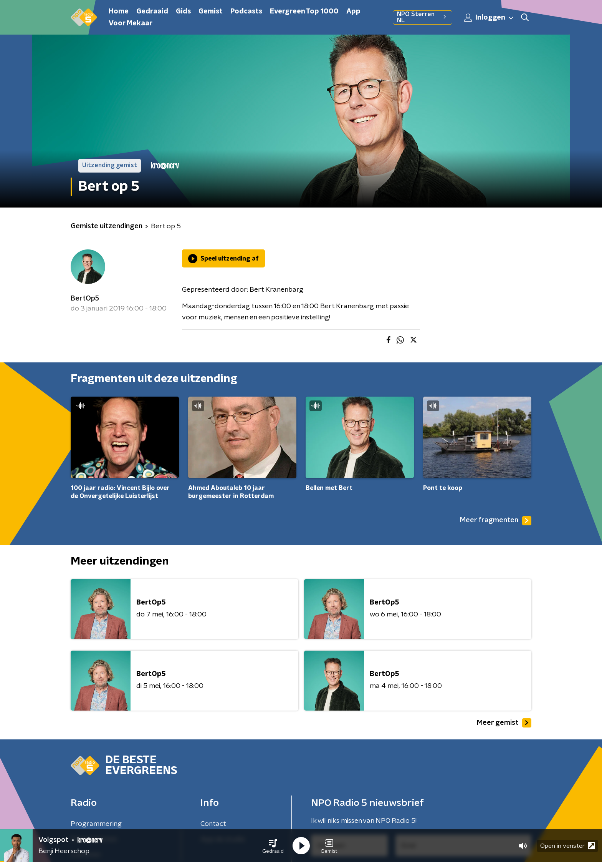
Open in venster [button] (567, 845)
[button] (273, 846)
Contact (213, 823)
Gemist (210, 11)
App (353, 11)
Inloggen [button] (489, 17)
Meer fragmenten (495, 520)
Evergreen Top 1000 (304, 11)
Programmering (96, 823)
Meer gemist (504, 722)
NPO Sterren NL (422, 17)
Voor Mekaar (130, 23)
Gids (183, 11)
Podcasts (246, 11)
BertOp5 (85, 298)
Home (119, 11)
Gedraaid (152, 11)
